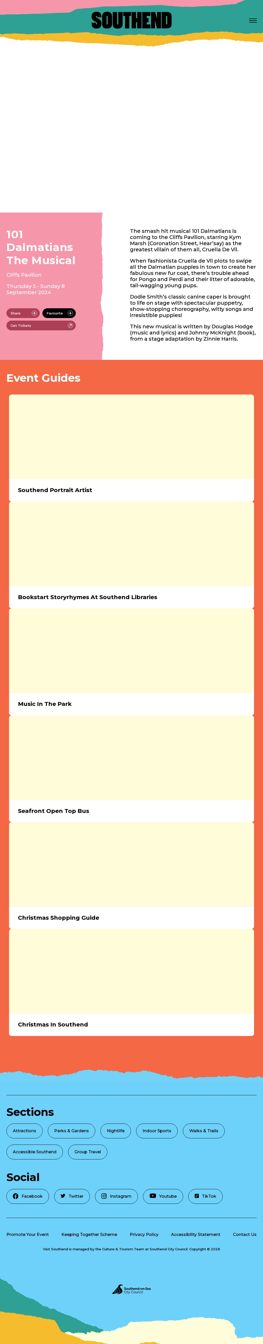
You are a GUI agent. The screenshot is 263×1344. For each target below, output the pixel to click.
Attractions (24, 1130)
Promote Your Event (27, 1234)
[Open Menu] (253, 20)
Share (24, 313)
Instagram (116, 1196)
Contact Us (245, 1234)
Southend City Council (168, 1249)
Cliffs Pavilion (24, 275)
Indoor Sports (157, 1130)
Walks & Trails (203, 1130)
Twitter (72, 1196)
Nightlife (116, 1130)
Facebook (28, 1196)
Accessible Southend (35, 1151)
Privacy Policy (144, 1234)
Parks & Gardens (71, 1130)
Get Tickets (42, 325)
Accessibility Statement (195, 1234)
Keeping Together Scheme (89, 1234)
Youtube (163, 1196)
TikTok (205, 1196)
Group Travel (87, 1151)
